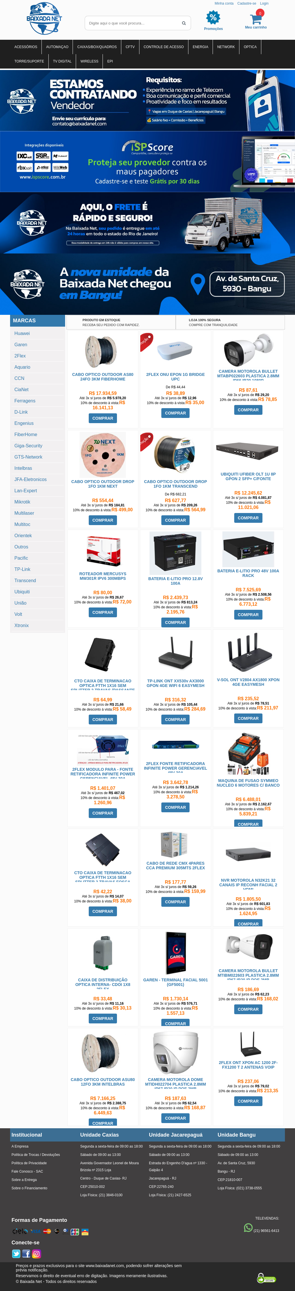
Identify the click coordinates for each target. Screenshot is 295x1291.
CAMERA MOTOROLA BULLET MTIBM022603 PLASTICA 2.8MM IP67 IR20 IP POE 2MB (248, 975)
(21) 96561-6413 (266, 1231)
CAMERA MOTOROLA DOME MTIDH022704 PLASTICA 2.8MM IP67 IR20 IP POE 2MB (175, 1084)
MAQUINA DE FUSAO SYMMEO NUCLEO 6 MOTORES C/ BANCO (248, 783)
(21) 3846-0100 (110, 1195)
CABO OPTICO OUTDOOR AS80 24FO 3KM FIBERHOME (102, 376)
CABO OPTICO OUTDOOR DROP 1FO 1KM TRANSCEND (175, 484)
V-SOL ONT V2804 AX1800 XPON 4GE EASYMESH (248, 682)
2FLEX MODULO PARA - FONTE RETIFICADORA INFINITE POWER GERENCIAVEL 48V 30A (103, 774)
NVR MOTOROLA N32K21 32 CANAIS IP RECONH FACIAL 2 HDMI (248, 885)
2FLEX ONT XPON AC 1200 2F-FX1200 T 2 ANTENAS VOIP (248, 1064)
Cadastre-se (246, 3)
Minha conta (224, 3)
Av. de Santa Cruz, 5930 (236, 1163)
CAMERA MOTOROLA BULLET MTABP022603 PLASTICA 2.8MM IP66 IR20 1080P (248, 376)
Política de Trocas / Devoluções (36, 1155)
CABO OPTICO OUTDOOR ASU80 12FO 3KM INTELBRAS (103, 1081)
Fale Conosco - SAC (27, 1171)
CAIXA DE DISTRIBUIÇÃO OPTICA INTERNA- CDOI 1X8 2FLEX (102, 984)
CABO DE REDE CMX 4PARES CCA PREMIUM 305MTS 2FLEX (175, 865)
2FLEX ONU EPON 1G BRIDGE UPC (175, 376)
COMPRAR (102, 418)
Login (264, 3)
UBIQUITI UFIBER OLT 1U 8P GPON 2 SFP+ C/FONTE (248, 476)
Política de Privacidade (29, 1163)
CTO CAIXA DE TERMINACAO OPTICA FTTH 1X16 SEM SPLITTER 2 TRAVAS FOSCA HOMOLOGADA (102, 879)
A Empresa (20, 1146)
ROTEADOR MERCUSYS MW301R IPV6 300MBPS (102, 576)
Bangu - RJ (226, 1171)
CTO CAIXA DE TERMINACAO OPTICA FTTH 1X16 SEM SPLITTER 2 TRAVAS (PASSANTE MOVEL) (103, 688)
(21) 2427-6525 (179, 1195)
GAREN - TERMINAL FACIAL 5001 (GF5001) (175, 982)
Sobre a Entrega (24, 1180)
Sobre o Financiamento (29, 1188)
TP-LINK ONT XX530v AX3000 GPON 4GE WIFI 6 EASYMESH (176, 683)
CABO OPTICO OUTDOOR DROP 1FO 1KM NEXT (103, 484)
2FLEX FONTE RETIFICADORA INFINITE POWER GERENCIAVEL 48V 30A (175, 768)
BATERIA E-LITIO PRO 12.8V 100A (175, 581)
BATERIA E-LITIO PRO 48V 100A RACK (248, 573)
